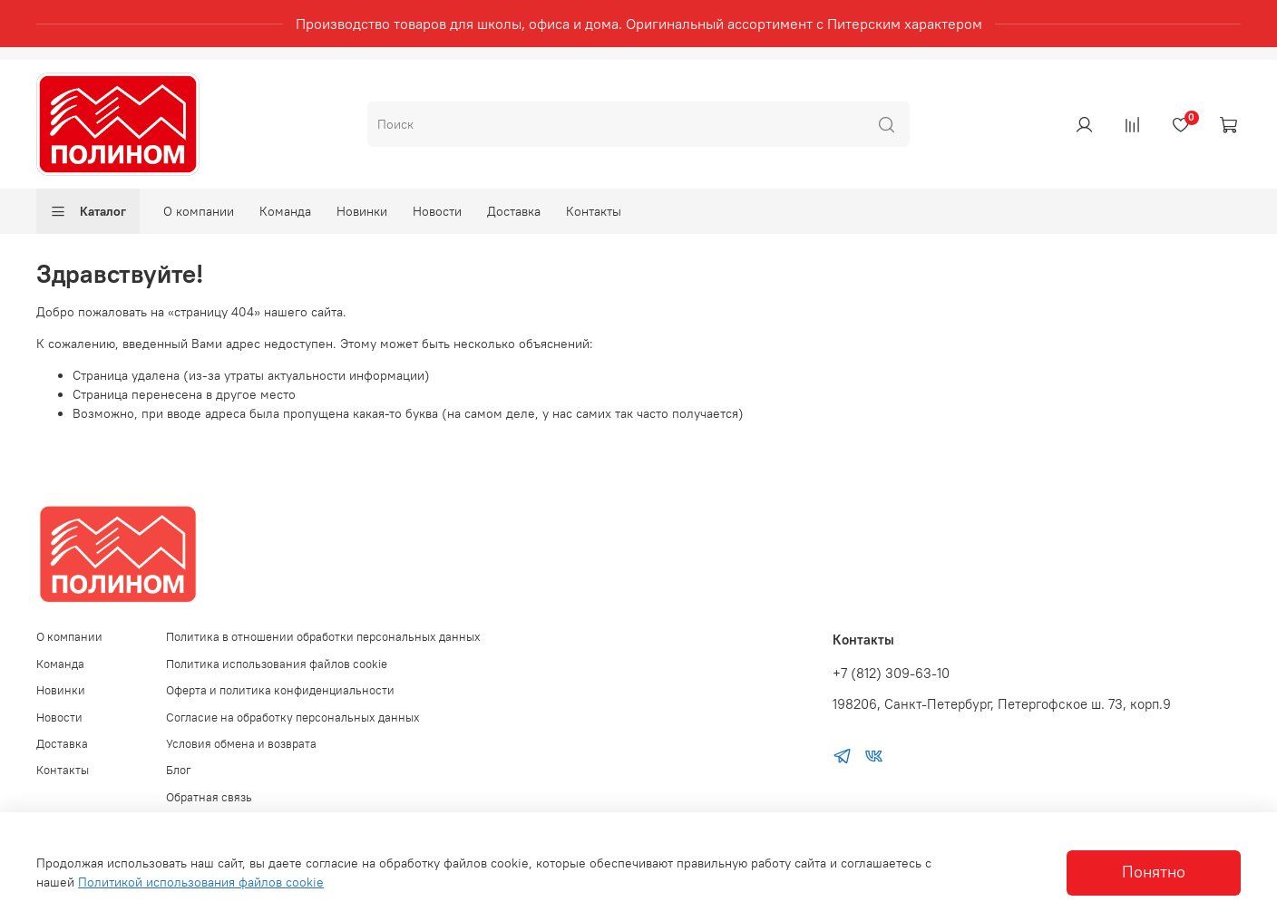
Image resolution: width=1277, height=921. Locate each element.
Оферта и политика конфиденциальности (280, 690)
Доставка (514, 211)
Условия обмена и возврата (241, 744)
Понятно (1153, 872)
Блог (178, 770)
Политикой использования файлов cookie (201, 882)
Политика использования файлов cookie (276, 664)
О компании (198, 211)
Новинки (361, 211)
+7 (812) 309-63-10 (891, 673)
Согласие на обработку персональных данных (293, 717)
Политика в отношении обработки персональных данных (323, 637)
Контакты (593, 211)
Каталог (88, 211)
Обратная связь (209, 797)
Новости (437, 211)
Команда (285, 211)
